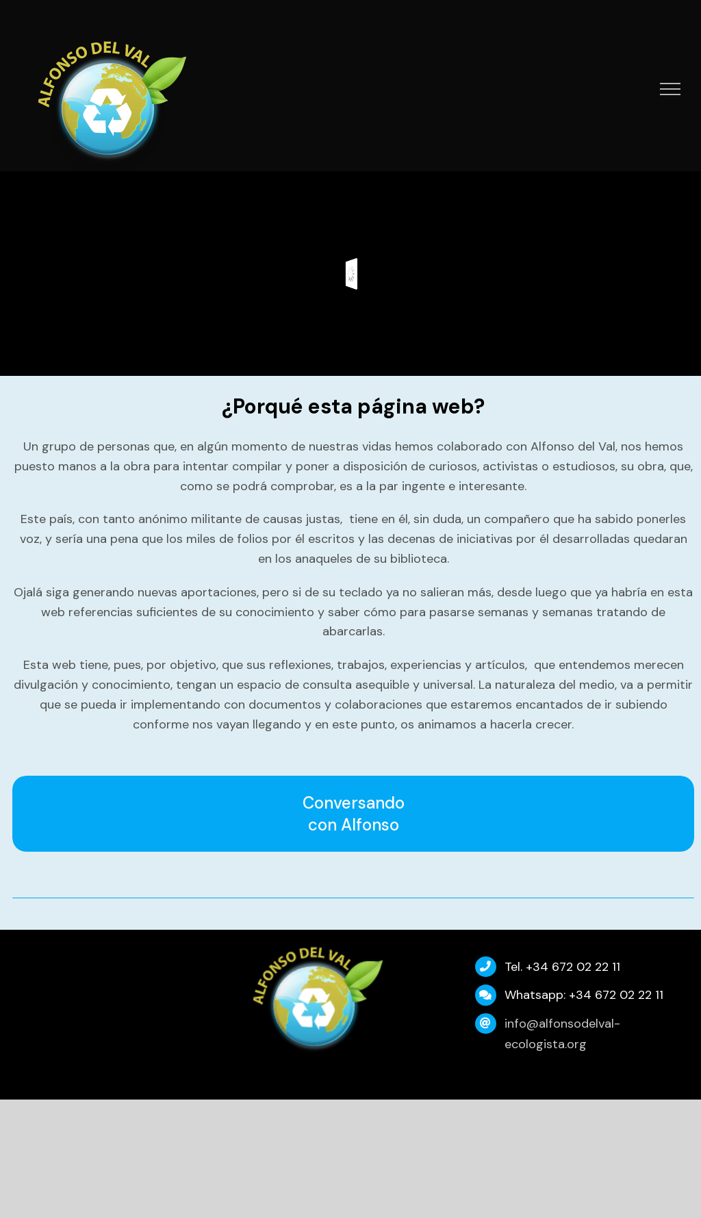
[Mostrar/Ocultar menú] (670, 89)
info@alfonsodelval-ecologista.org (562, 1034)
